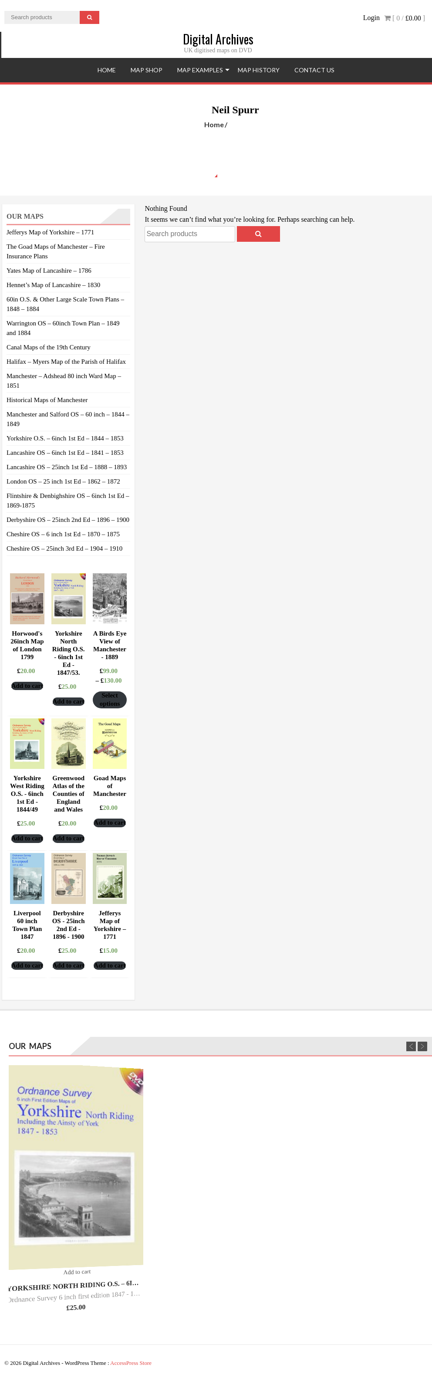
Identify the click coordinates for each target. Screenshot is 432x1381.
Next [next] (422, 1046)
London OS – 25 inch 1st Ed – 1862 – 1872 (63, 481)
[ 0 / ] (404, 18)
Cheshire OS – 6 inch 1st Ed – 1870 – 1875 (63, 534)
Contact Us (314, 70)
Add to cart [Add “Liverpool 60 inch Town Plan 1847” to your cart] (27, 965)
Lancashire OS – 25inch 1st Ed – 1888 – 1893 (67, 467)
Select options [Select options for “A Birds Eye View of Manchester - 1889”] (110, 699)
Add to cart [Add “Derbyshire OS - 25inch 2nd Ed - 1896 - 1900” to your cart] (68, 965)
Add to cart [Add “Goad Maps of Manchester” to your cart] (109, 822)
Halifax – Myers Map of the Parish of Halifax (66, 361)
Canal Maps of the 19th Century (49, 347)
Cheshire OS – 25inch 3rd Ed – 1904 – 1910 (64, 548)
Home (107, 70)
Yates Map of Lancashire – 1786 (49, 270)
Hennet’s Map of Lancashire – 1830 (53, 284)
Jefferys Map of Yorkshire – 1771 (50, 232)
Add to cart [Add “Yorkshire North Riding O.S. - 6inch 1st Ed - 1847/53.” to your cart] (68, 701)
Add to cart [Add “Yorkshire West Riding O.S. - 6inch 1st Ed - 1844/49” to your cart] (27, 838)
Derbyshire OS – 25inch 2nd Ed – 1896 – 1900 (68, 519)
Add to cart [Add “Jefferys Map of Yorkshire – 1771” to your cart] (109, 965)
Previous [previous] (411, 1046)
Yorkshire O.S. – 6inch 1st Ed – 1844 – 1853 (65, 438)
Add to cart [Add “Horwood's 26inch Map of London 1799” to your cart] (27, 685)
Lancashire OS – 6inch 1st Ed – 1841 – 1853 (65, 452)
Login (371, 17)
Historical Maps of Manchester (47, 399)
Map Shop (146, 70)
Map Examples (200, 70)
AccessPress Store (131, 1363)
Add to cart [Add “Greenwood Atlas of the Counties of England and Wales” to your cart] (68, 838)
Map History (259, 70)
